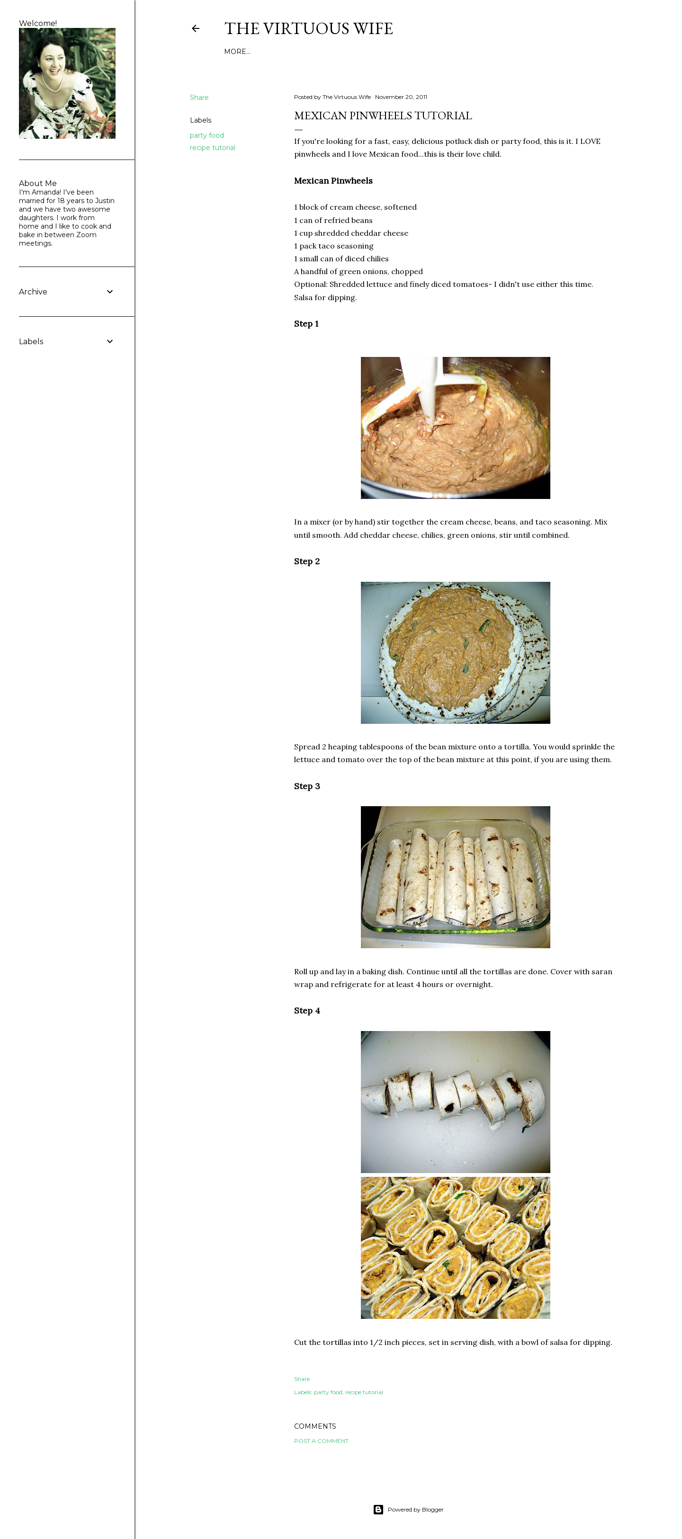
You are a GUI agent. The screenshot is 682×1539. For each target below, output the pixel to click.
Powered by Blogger (408, 1509)
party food (207, 135)
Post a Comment (321, 1440)
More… (237, 51)
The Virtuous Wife (308, 28)
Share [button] (199, 97)
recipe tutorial (212, 147)
